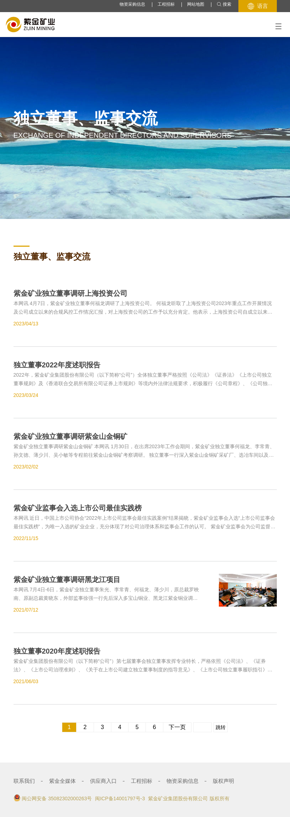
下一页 (177, 727)
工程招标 (166, 4)
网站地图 (195, 4)
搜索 (224, 4)
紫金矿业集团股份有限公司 (178, 798)
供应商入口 (103, 781)
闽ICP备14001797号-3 (120, 798)
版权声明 (223, 781)
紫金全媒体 (62, 781)
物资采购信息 (132, 4)
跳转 (221, 727)
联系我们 (24, 781)
